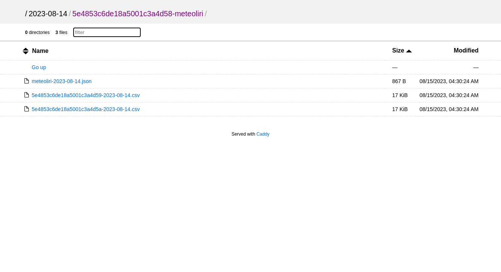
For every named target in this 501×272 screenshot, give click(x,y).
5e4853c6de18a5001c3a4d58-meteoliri (137, 13)
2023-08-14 (48, 13)
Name (40, 51)
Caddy (263, 134)
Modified (466, 50)
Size (402, 50)
